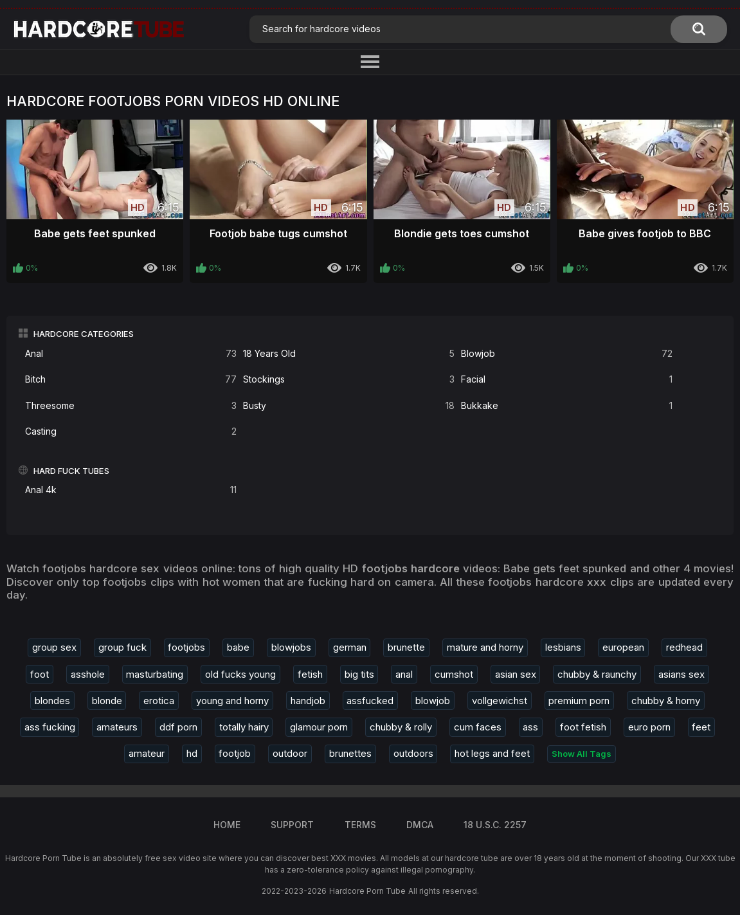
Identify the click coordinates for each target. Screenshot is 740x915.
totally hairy (244, 727)
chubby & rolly (401, 727)
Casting (131, 431)
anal (404, 674)
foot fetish (583, 727)
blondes (52, 700)
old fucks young (240, 674)
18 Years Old (349, 354)
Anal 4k (131, 490)
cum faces (477, 727)
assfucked (370, 700)
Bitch (131, 379)
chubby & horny (665, 700)
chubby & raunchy (596, 674)
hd (191, 753)
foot (39, 674)
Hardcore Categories (83, 334)
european (623, 647)
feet (701, 727)
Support (292, 824)
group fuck (122, 647)
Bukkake (566, 406)
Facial (566, 379)
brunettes (350, 753)
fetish (310, 674)
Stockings (349, 379)
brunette (406, 647)
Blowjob (566, 354)
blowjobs (291, 647)
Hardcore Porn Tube (367, 891)
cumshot (454, 674)
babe (238, 647)
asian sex (515, 674)
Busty (349, 406)
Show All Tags (581, 753)
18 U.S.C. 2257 (495, 824)
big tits (359, 674)
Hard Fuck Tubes (71, 471)
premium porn (578, 700)
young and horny (232, 700)
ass (530, 727)
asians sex (681, 674)
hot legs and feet (492, 753)
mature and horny (485, 647)
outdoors (413, 753)
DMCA (419, 824)
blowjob (432, 700)
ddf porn (178, 727)
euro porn (649, 727)
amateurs (117, 727)
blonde (107, 700)
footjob (235, 753)
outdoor (290, 753)
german (349, 647)
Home (226, 824)
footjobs (186, 647)
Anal (131, 354)
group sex (54, 647)
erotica (158, 700)
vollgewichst (499, 700)
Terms (360, 824)
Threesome (131, 406)
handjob (308, 700)
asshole (88, 674)
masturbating (154, 674)
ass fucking (49, 727)
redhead (684, 647)
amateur (147, 753)
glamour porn (319, 727)
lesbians (563, 647)
